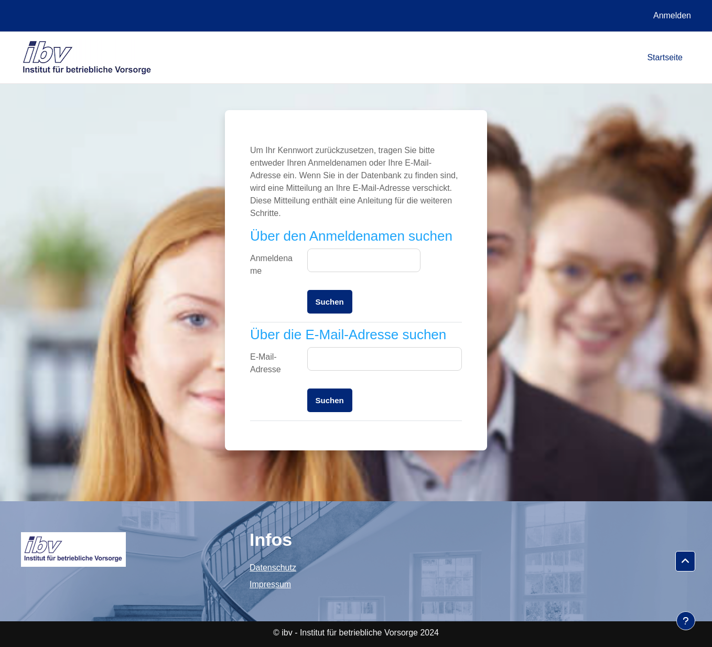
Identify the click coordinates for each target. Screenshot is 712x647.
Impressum (270, 584)
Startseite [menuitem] (665, 57)
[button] (685, 561)
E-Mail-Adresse (265, 363)
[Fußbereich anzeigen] (685, 620)
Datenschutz (273, 567)
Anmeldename (271, 264)
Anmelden (672, 15)
